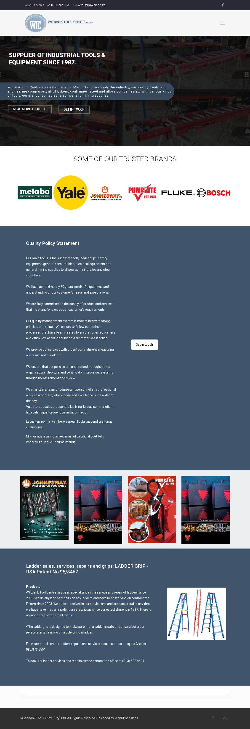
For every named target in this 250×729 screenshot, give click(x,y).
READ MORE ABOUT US (30, 109)
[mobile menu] (222, 23)
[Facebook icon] (222, 5)
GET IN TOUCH (74, 109)
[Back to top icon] (225, 718)
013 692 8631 (61, 5)
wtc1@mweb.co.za (92, 5)
